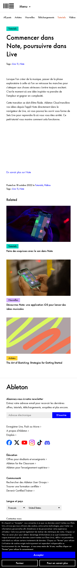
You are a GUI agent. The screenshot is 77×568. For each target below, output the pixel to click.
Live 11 (15, 188)
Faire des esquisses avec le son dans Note (29, 251)
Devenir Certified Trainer (19, 490)
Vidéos (72, 17)
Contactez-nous (13, 518)
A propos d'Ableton (16, 431)
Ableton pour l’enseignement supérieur (27, 467)
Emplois (10, 435)
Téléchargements (46, 17)
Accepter (39, 555)
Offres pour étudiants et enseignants (25, 459)
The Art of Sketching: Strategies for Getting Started (34, 362)
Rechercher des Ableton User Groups (26, 482)
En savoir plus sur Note (18, 172)
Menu (23, 6)
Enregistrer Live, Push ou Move (22, 426)
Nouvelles (30, 17)
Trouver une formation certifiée (22, 486)
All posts (7, 17)
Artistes (18, 17)
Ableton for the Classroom (20, 463)
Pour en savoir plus (57, 563)
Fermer (20, 563)
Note (22, 188)
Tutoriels (62, 17)
